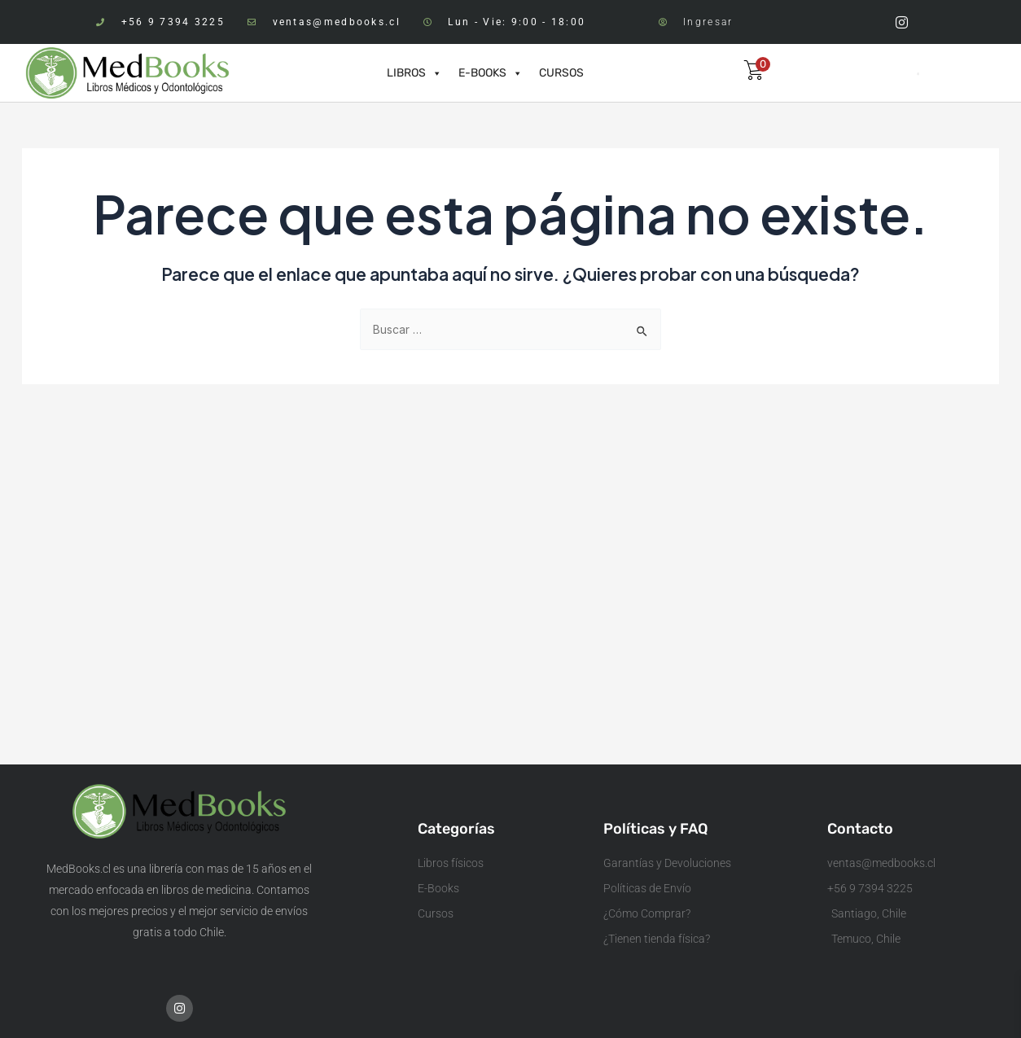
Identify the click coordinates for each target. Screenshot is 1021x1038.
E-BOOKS (490, 73)
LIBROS (414, 73)
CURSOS (561, 73)
